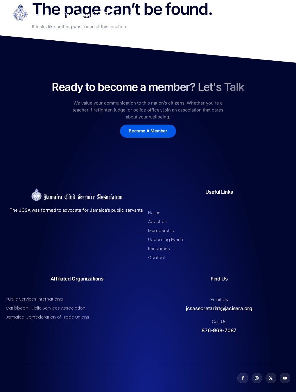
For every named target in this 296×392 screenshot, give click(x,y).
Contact (156, 257)
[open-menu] (286, 13)
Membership (161, 230)
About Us (157, 221)
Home (154, 212)
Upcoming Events (166, 239)
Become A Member (147, 131)
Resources (159, 248)
